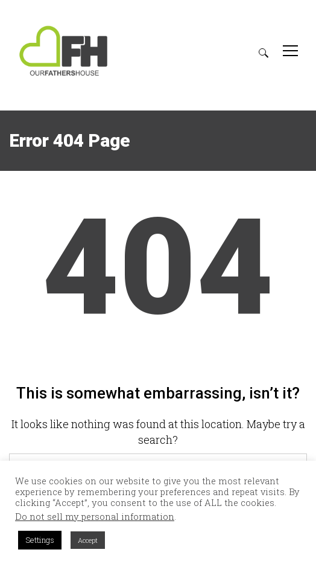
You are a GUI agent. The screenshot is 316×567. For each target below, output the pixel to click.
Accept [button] (88, 540)
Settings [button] (39, 539)
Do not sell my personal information (94, 516)
